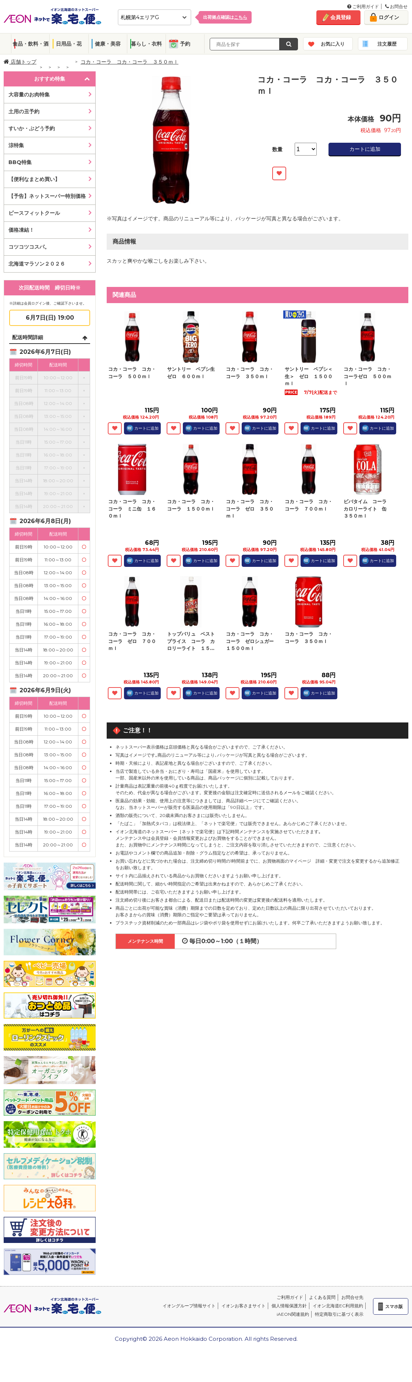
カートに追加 (364, 149)
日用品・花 (69, 43)
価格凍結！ (21, 230)
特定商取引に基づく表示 (339, 1314)
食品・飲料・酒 (31, 43)
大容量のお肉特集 (29, 94)
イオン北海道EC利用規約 (338, 1305)
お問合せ (396, 6)
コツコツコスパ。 (29, 247)
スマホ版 (394, 1306)
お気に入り (333, 44)
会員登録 (340, 17)
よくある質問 (322, 1297)
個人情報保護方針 (289, 1305)
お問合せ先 (352, 1297)
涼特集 (16, 145)
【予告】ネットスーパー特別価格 (47, 196)
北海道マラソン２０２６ (36, 263)
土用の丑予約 (23, 111)
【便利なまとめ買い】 (34, 179)
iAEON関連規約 (293, 1314)
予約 (185, 43)
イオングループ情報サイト (189, 1305)
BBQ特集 (20, 162)
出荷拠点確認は (225, 17)
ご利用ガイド (363, 6)
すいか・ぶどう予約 (31, 128)
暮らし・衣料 (146, 43)
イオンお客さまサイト (243, 1305)
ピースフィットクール (34, 213)
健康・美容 (108, 43)
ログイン (389, 17)
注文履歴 (387, 44)
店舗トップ (20, 61)
